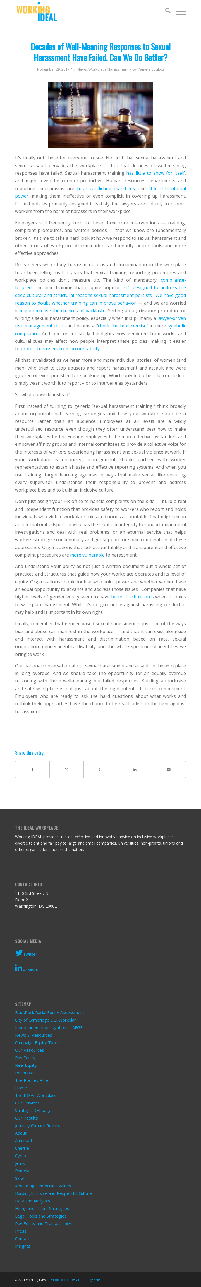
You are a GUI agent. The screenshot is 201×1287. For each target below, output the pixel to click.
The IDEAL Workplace (36, 1095)
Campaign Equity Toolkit (38, 1042)
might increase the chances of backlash (62, 311)
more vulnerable (87, 555)
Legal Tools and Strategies (41, 1216)
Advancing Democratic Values (43, 1185)
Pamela (22, 1170)
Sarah (20, 1178)
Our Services (27, 1103)
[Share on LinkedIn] (135, 769)
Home (21, 1088)
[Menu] (178, 11)
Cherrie (22, 1148)
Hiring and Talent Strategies (42, 1208)
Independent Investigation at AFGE (49, 1027)
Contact (22, 1238)
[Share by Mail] (169, 769)
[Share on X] (66, 769)
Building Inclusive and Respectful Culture (53, 1193)
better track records (132, 597)
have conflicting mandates (106, 188)
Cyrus (20, 1155)
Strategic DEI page (33, 1110)
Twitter (26, 952)
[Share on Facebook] (32, 769)
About (21, 1133)
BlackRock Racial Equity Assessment (49, 1012)
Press (21, 1231)
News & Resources (33, 1035)
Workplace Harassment (108, 69)
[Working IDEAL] (83, 11)
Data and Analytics (32, 1201)
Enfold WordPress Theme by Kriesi (76, 1280)
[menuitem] (165, 11)
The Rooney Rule (31, 1080)
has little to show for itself (155, 173)
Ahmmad (23, 1140)
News (82, 69)
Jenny (20, 1163)
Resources (25, 1072)
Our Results (26, 1118)
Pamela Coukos (151, 69)
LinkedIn (26, 968)
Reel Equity (26, 1065)
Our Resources (29, 1050)
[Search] (165, 11)
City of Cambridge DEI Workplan (45, 1020)
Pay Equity (25, 1057)
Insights (22, 1246)
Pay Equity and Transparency (43, 1223)
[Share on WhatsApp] (101, 769)
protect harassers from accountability (60, 349)
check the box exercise (122, 326)
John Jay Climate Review (38, 1125)
